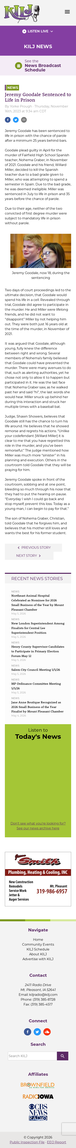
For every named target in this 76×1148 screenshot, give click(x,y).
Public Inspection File (27, 1142)
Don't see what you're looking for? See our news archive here (38, 826)
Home (38, 940)
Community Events (38, 944)
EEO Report (56, 1142)
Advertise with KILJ (38, 959)
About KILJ (38, 954)
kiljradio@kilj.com (43, 995)
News (12, 87)
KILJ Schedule (38, 949)
